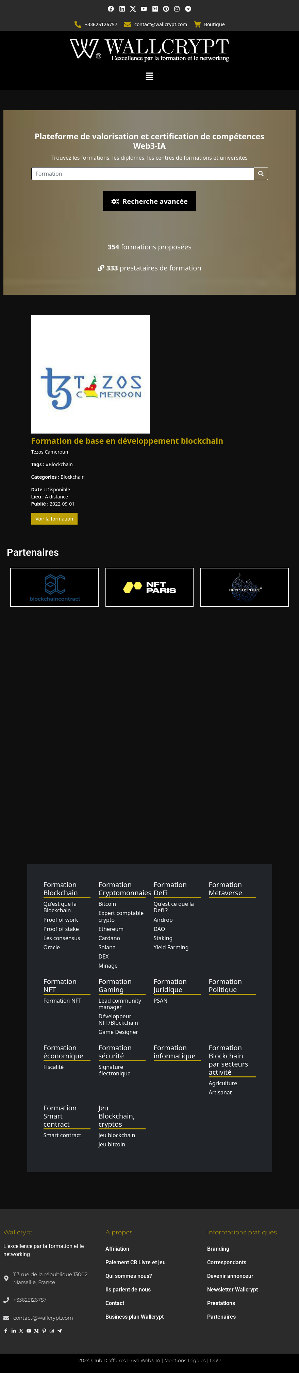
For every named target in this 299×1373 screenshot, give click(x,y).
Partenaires (221, 1317)
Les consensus (62, 938)
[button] (149, 76)
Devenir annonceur (230, 1276)
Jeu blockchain (117, 1135)
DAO (159, 929)
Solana (107, 947)
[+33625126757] (77, 24)
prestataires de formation (149, 267)
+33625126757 (101, 24)
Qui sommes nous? (128, 1276)
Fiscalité (54, 1067)
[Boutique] (197, 24)
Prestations (221, 1303)
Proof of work (61, 919)
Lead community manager (120, 1004)
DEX (104, 956)
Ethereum (111, 929)
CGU (215, 1360)
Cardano (109, 938)
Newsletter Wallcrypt (232, 1289)
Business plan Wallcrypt (134, 1317)
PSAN (161, 1000)
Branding (218, 1249)
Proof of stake (61, 929)
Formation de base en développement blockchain (127, 440)
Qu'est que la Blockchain (60, 907)
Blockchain (61, 464)
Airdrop (163, 919)
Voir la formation (54, 518)
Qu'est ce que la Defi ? (174, 907)
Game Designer (118, 1032)
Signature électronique (115, 1070)
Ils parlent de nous (128, 1289)
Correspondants (226, 1262)
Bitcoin (107, 904)
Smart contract (62, 1135)
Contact (114, 1303)
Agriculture (223, 1083)
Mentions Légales (185, 1360)
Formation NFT (63, 1000)
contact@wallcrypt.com (160, 24)
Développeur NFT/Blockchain (118, 1019)
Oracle (52, 947)
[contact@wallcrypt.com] (127, 24)
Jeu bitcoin (112, 1144)
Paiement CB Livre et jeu (135, 1262)
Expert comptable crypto (121, 916)
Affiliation (117, 1249)
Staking (163, 938)
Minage (108, 965)
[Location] (142, 173)
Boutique (214, 24)
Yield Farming (171, 947)
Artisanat (220, 1092)
